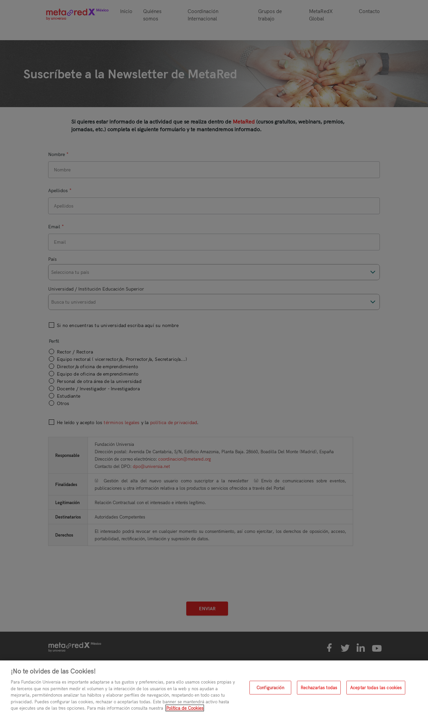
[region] (214, 687)
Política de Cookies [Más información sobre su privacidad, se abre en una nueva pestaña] (184, 708)
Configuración (270, 687)
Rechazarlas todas (319, 687)
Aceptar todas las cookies (376, 687)
